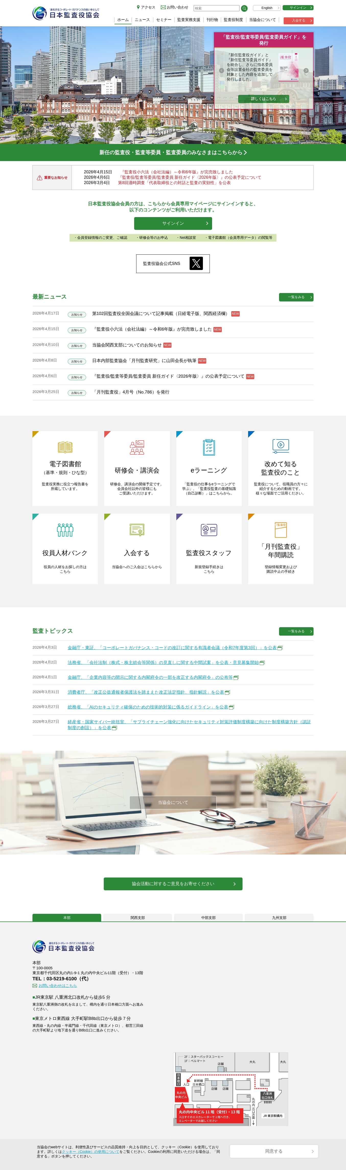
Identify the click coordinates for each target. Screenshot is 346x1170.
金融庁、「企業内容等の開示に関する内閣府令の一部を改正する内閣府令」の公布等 (150, 677)
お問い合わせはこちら (58, 985)
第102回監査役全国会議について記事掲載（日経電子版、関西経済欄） (161, 313)
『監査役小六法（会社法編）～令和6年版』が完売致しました (176, 172)
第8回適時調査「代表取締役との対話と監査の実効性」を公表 (174, 183)
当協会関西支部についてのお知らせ (127, 345)
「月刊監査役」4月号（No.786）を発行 (130, 392)
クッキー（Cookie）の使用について (91, 1152)
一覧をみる (296, 297)
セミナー (163, 19)
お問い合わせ (177, 7)
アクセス (148, 7)
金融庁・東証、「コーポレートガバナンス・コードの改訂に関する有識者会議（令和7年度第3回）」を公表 (172, 647)
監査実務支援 (188, 19)
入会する (298, 20)
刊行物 (212, 19)
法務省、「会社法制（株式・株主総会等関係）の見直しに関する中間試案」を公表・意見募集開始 (163, 662)
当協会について (262, 19)
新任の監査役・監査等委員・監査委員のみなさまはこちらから (171, 152)
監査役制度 (233, 19)
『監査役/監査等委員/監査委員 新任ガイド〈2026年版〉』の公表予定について (189, 177)
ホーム (123, 19)
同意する (274, 1151)
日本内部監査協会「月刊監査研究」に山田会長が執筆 (144, 360)
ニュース (142, 19)
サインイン (298, 7)
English (266, 8)
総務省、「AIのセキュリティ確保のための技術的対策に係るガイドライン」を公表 (148, 707)
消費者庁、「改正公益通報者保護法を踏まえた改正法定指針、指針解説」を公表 (146, 692)
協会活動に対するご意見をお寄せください (173, 883)
